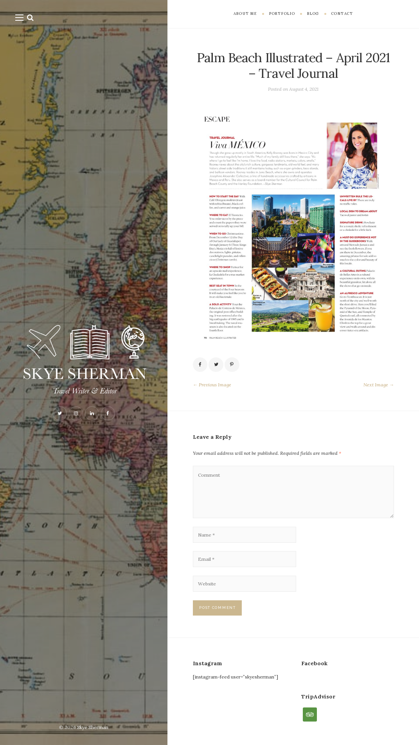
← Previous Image (212, 385)
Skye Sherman (92, 727)
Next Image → (378, 385)
